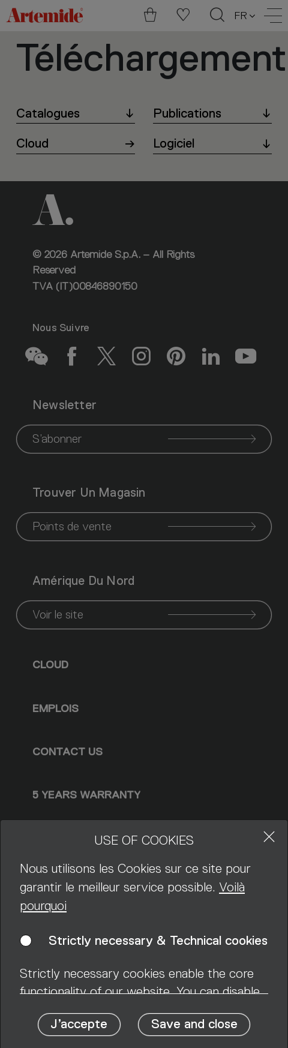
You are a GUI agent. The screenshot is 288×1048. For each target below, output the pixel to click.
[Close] (269, 836)
